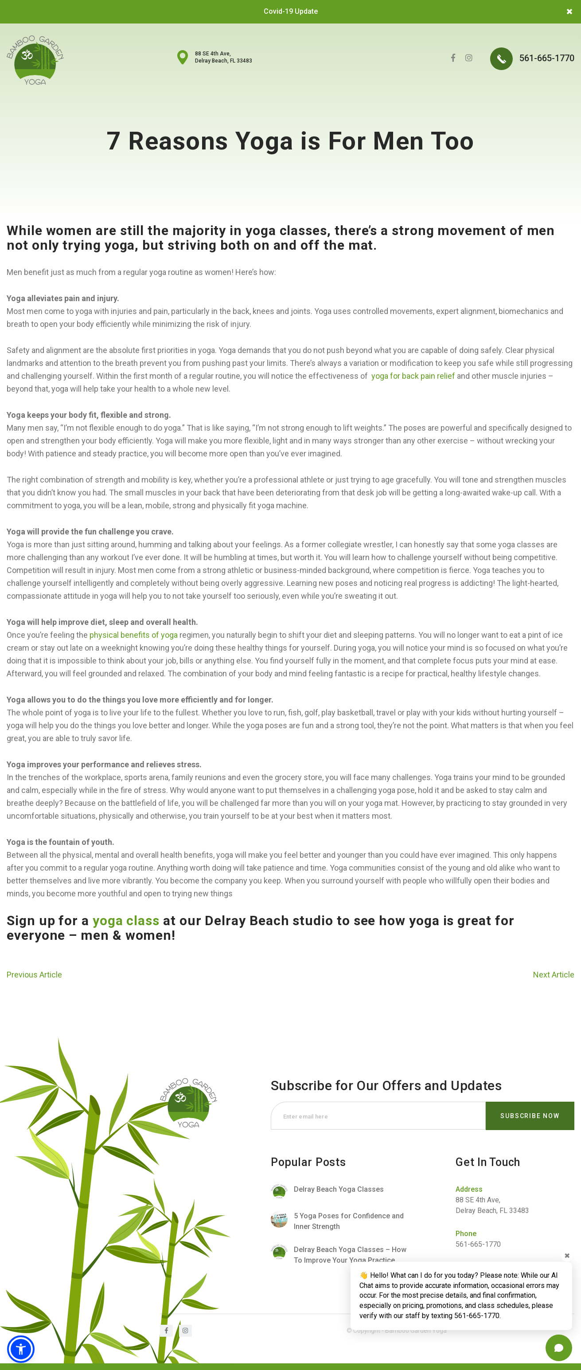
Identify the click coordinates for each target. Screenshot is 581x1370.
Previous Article (34, 974)
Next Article (553, 974)
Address (469, 1189)
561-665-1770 (532, 58)
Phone (466, 1233)
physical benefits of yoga (134, 635)
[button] (21, 1349)
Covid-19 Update (291, 11)
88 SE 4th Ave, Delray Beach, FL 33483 (223, 57)
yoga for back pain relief (413, 376)
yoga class (126, 920)
